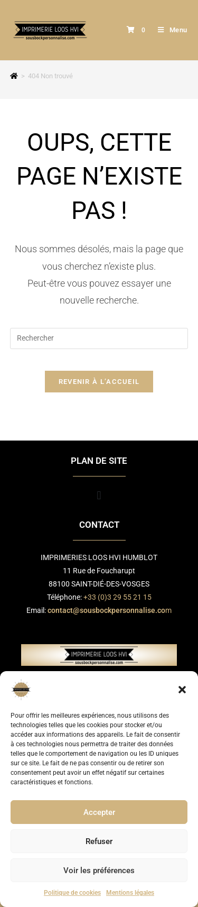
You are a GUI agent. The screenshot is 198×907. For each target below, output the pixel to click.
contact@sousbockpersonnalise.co (106, 610)
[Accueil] (14, 76)
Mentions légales (130, 892)
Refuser (99, 841)
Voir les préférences (99, 870)
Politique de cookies (72, 892)
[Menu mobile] (168, 30)
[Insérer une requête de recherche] (99, 338)
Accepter (99, 812)
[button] (182, 689)
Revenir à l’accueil (99, 382)
